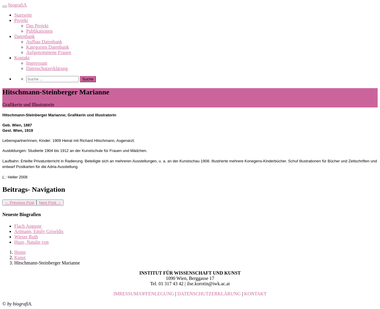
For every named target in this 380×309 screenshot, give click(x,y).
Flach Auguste (28, 226)
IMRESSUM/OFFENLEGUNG (143, 293)
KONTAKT (255, 293)
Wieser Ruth (26, 236)
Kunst (20, 257)
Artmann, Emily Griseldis (39, 231)
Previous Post (19, 202)
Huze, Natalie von (31, 242)
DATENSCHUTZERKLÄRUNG (209, 293)
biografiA (17, 4)
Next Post (50, 202)
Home (20, 252)
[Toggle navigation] (4, 6)
